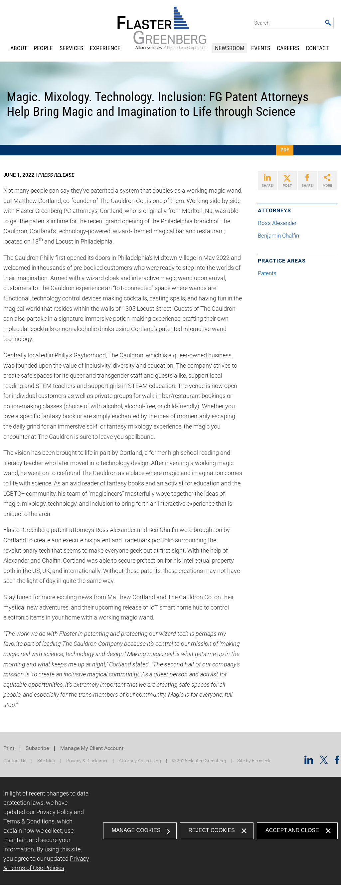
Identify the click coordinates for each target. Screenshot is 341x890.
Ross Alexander (280, 223)
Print (8, 748)
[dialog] (170, 831)
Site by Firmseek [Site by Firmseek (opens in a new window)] (253, 761)
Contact (317, 48)
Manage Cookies (136, 830)
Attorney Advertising (140, 761)
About (18, 48)
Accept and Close (292, 830)
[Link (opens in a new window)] (267, 180)
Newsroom (230, 48)
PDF (284, 149)
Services (71, 48)
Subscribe (37, 748)
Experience (105, 48)
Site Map (46, 761)
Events (260, 48)
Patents (267, 273)
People (43, 48)
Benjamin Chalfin (281, 236)
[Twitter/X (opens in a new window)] (324, 761)
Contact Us (14, 761)
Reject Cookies (212, 830)
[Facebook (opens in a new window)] (337, 761)
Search (261, 23)
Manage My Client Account (91, 748)
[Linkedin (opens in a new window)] (308, 761)
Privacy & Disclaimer (87, 761)
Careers (288, 48)
